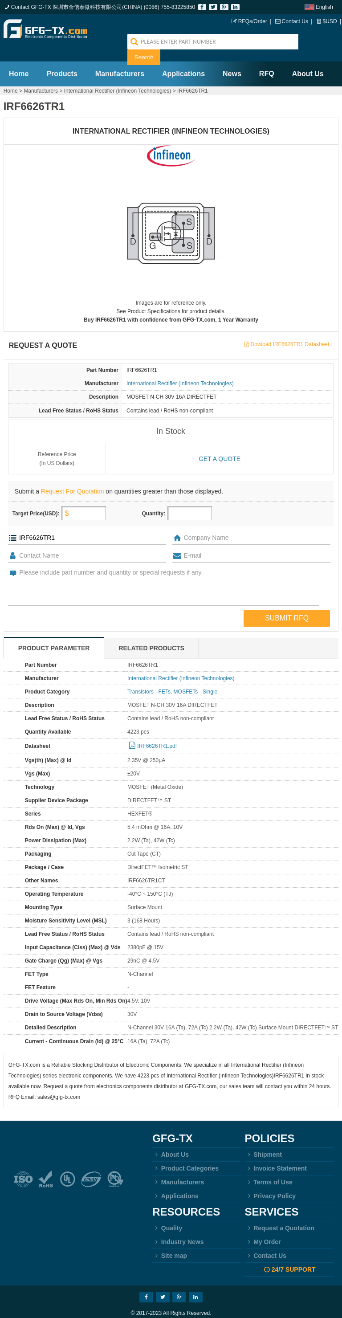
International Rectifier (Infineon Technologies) (117, 75)
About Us (308, 58)
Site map (169, 1240)
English (324, 7)
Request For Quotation (72, 475)
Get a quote (219, 443)
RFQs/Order (252, 21)
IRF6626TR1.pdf (157, 730)
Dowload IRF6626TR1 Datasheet (290, 329)
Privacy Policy (270, 1180)
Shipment (263, 1139)
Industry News (178, 1226)
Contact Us (295, 21)
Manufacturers (119, 58)
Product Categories (185, 1152)
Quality (167, 1212)
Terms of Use (269, 1166)
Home (18, 58)
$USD (330, 21)
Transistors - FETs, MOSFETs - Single (172, 676)
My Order (263, 1226)
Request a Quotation (280, 1212)
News (232, 58)
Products (61, 58)
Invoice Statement (276, 1152)
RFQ (266, 58)
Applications (183, 58)
